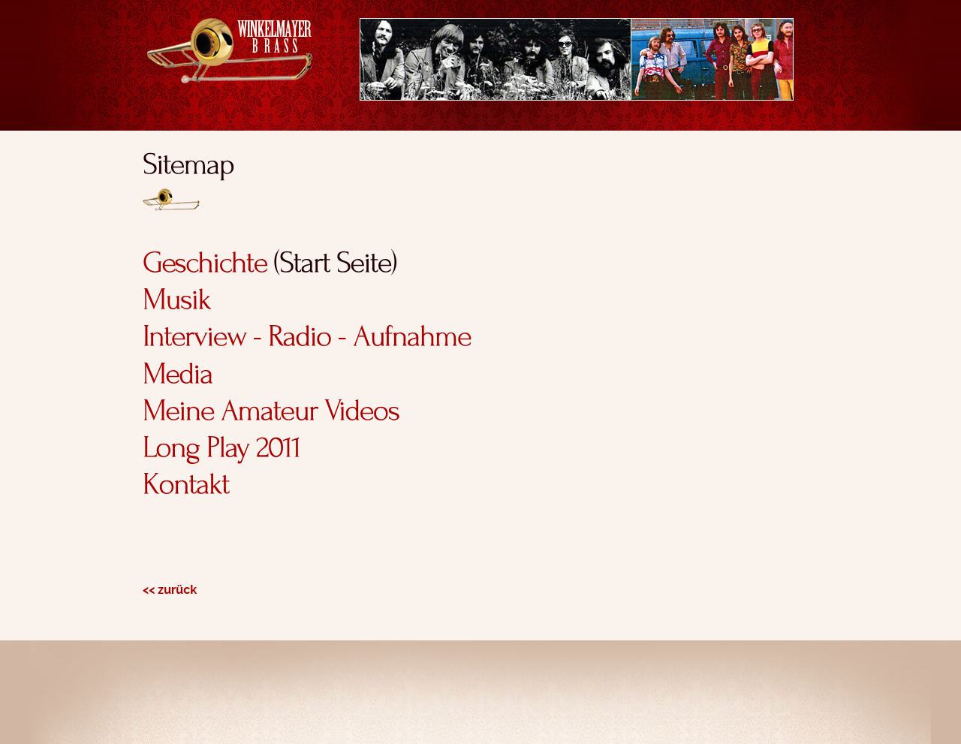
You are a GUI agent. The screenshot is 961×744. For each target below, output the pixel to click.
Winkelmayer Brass (229, 50)
